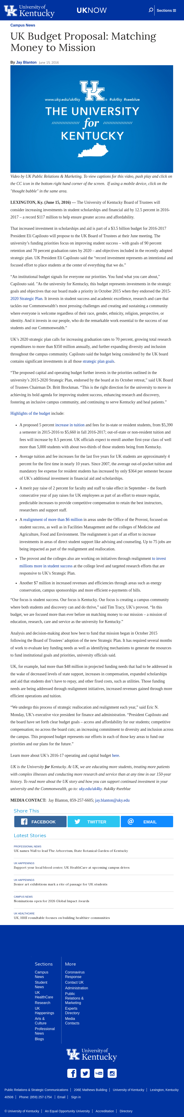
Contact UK (74, 982)
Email (61, 1097)
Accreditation (105, 1111)
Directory (126, 1111)
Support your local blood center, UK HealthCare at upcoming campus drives (72, 867)
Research (42, 1003)
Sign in (76, 1097)
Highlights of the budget (30, 413)
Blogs (39, 1039)
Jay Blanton (26, 62)
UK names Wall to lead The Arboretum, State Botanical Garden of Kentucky (71, 851)
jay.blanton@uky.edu (112, 800)
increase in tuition (70, 425)
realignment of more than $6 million (52, 519)
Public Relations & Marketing (74, 998)
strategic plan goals (98, 361)
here (115, 755)
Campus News (22, 25)
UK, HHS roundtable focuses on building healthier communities (62, 918)
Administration (76, 988)
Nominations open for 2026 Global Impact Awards (51, 901)
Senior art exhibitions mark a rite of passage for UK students (60, 884)
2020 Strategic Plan (26, 298)
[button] (166, 10)
